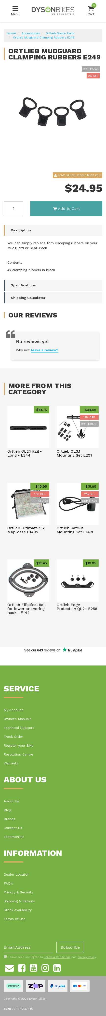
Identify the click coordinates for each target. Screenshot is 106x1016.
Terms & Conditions (57, 957)
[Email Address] (28, 947)
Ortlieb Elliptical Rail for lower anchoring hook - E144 (26, 608)
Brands (9, 819)
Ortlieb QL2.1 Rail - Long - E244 (24, 453)
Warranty (11, 763)
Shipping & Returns (19, 901)
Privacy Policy (87, 957)
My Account (13, 710)
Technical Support (19, 728)
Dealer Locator (16, 874)
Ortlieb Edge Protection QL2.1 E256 (77, 606)
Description (21, 230)
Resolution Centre (18, 754)
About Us (11, 801)
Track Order (13, 737)
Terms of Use (15, 919)
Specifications (23, 285)
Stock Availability (18, 910)
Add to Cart (66, 208)
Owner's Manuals (17, 719)
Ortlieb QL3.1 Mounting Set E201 (74, 453)
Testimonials (14, 837)
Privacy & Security (18, 892)
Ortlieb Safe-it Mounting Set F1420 (75, 530)
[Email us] (9, 967)
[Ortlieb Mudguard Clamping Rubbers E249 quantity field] (13, 208)
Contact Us (13, 828)
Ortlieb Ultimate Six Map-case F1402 (26, 530)
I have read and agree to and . (50, 957)
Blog (7, 810)
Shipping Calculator (28, 298)
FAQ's (8, 883)
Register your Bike (18, 745)
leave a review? (44, 350)
